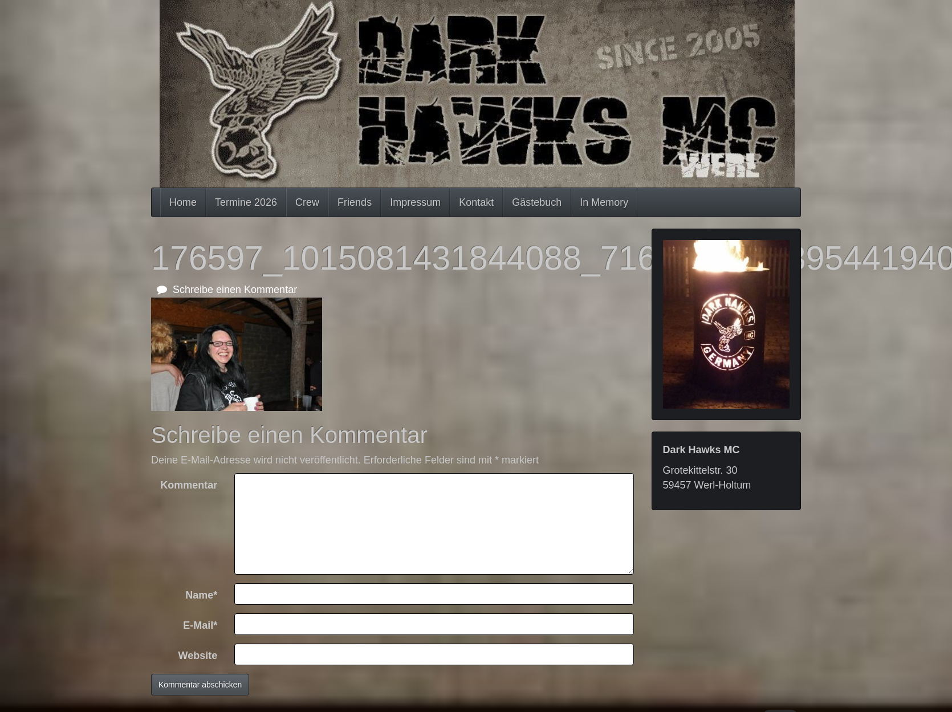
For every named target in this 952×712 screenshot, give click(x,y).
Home (183, 202)
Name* (201, 595)
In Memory (604, 202)
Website (198, 655)
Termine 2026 (246, 202)
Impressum (415, 202)
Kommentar (188, 485)
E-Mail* (200, 625)
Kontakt (476, 202)
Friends (354, 202)
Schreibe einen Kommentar (227, 289)
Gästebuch (537, 202)
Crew (307, 202)
